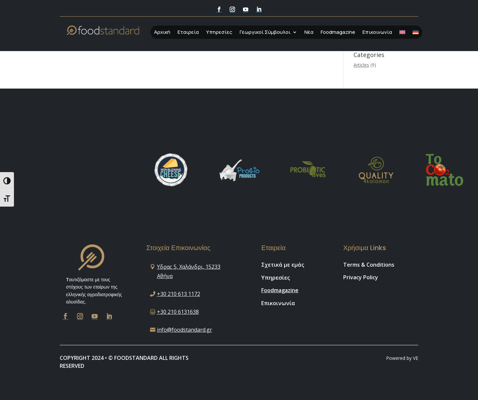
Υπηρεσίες (219, 32)
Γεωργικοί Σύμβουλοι (265, 32)
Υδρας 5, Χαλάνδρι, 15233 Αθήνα (188, 271)
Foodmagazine (338, 32)
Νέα (308, 32)
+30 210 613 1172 (178, 294)
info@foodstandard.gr (184, 329)
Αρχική (162, 32)
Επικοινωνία (377, 32)
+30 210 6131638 (178, 311)
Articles (361, 65)
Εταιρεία (188, 32)
